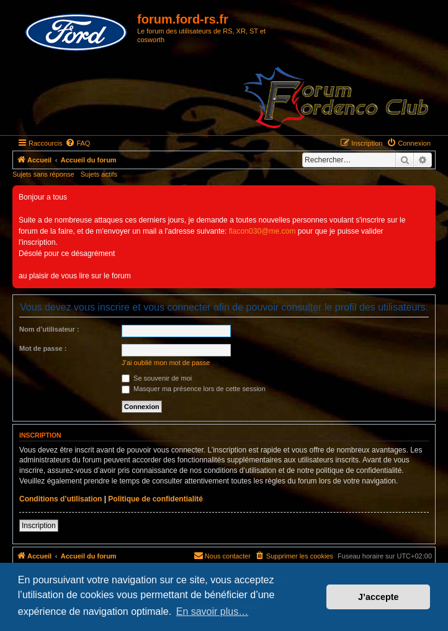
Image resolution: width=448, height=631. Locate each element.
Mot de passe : (42, 348)
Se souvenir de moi (157, 378)
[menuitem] (77, 143)
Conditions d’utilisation (60, 499)
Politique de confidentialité (155, 499)
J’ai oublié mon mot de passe (166, 362)
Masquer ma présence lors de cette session (194, 388)
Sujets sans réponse (43, 174)
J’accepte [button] (378, 597)
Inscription (39, 525)
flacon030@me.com (262, 231)
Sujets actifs (99, 174)
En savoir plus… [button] (212, 611)
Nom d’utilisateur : (49, 329)
